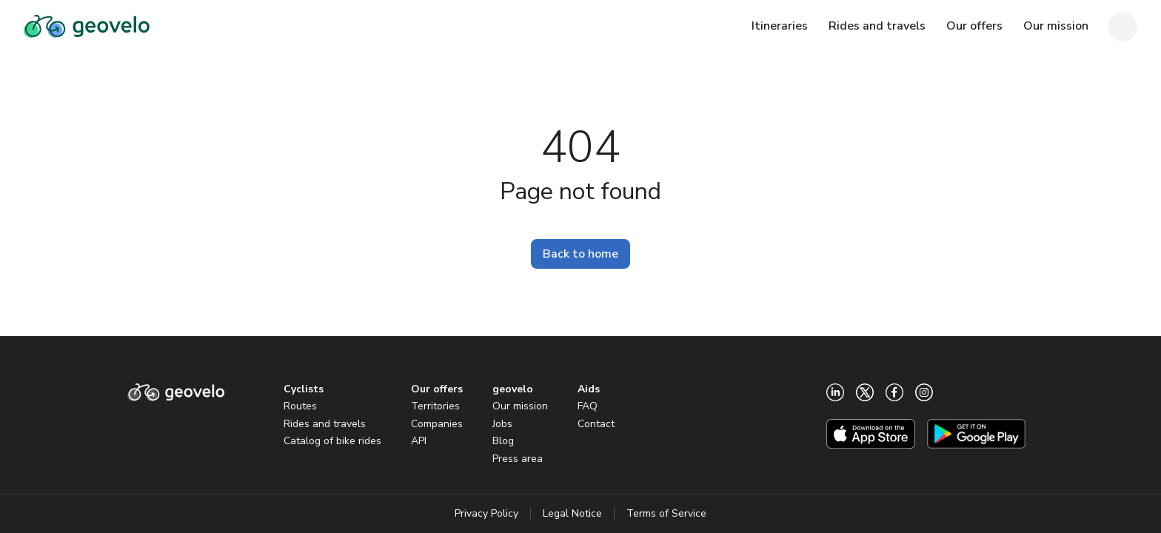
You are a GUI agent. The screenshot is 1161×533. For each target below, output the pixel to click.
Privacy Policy (486, 513)
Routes (300, 406)
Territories (435, 406)
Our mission (520, 406)
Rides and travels (325, 423)
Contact (596, 423)
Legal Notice (572, 513)
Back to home (580, 254)
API (418, 440)
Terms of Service (666, 513)
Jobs (502, 423)
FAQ (588, 406)
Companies (437, 423)
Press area (517, 458)
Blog (503, 440)
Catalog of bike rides (332, 440)
